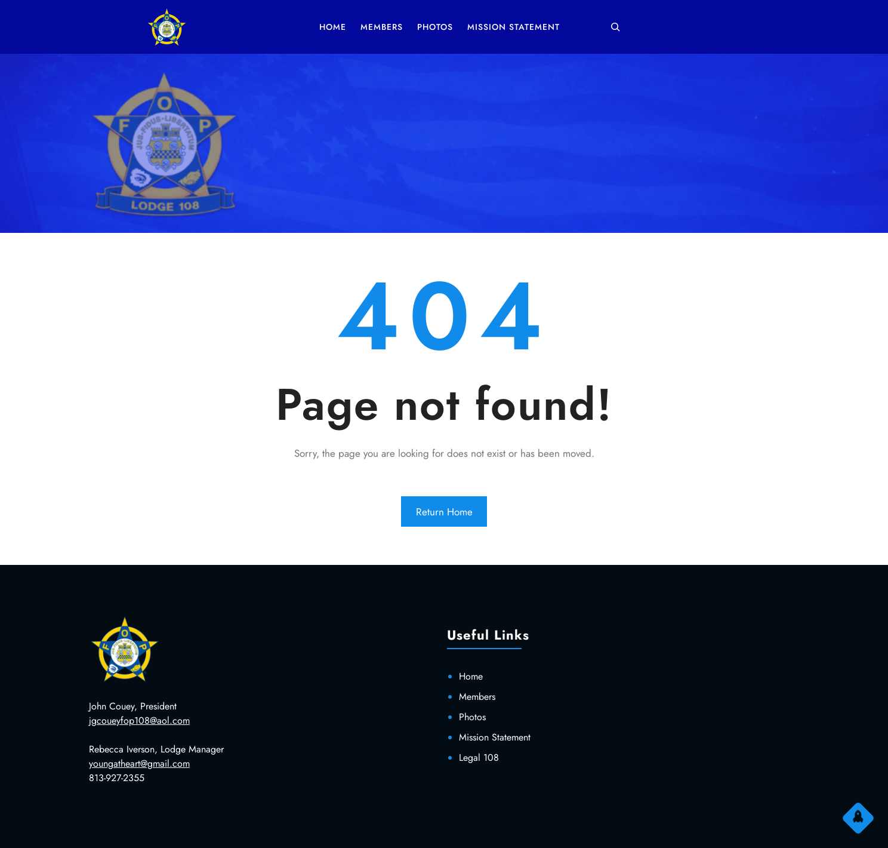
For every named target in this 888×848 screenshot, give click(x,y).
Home (471, 676)
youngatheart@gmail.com (139, 763)
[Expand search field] (615, 26)
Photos (472, 717)
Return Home (444, 512)
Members (477, 696)
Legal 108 (479, 757)
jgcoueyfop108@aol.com (139, 720)
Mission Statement (495, 737)
